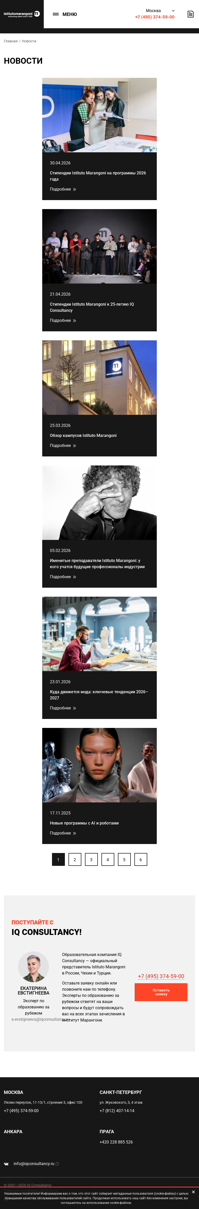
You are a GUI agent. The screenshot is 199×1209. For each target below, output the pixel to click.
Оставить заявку (190, 14)
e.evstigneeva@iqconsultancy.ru (41, 1019)
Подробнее (60, 189)
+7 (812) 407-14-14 (117, 1110)
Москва (153, 10)
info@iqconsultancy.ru (34, 1163)
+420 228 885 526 (116, 1142)
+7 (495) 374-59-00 (155, 17)
